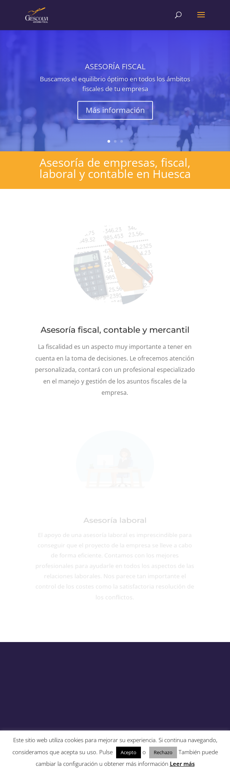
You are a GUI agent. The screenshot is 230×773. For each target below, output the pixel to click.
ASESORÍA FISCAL (115, 69)
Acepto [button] (128, 752)
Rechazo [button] (163, 752)
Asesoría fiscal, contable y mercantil (115, 330)
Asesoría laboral (115, 523)
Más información (115, 113)
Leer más (182, 763)
